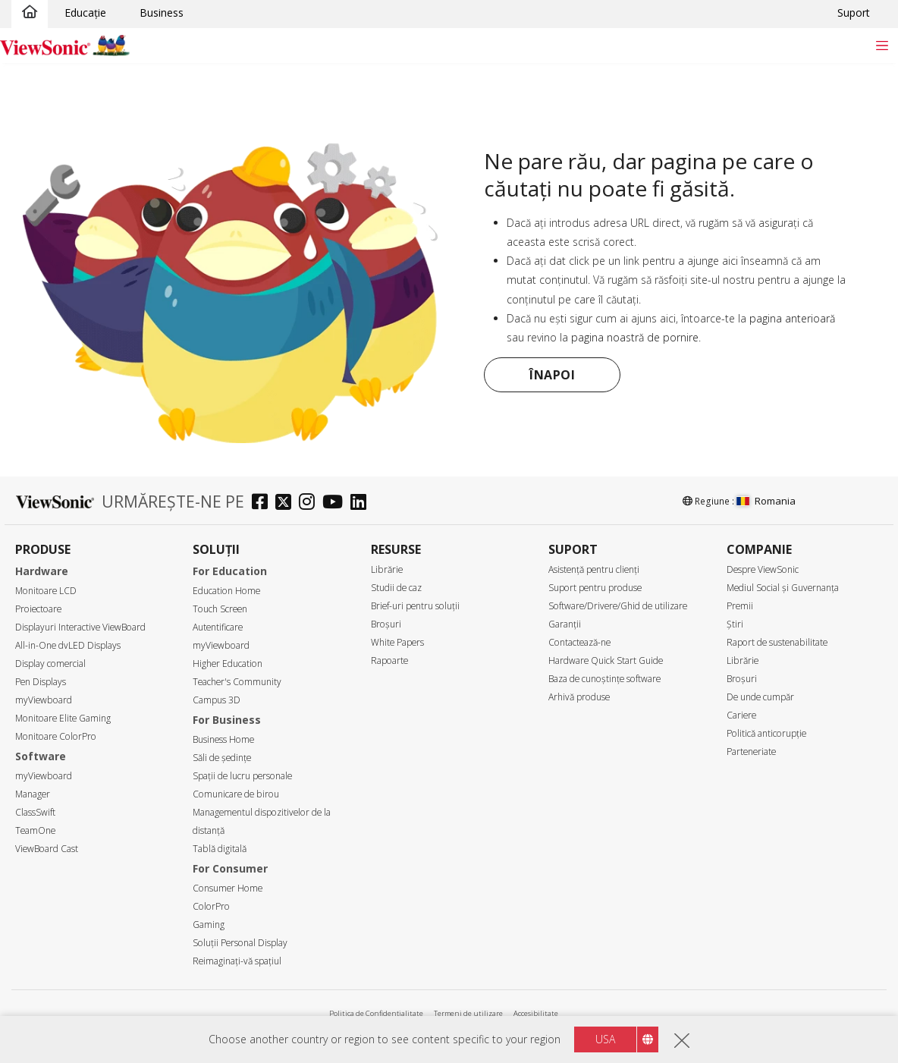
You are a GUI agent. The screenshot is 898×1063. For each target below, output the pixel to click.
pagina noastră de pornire (635, 337)
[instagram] (310, 503)
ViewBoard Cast (46, 848)
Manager (32, 794)
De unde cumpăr (760, 696)
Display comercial (50, 663)
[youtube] (336, 503)
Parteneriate (751, 751)
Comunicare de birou (236, 794)
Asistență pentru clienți (593, 569)
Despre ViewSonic (763, 569)
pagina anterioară (792, 318)
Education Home (226, 590)
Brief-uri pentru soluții (415, 605)
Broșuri (386, 624)
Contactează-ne (579, 642)
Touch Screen (220, 608)
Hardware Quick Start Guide (605, 660)
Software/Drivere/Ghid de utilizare (617, 605)
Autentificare (218, 627)
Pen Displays (40, 681)
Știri (735, 624)
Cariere (741, 715)
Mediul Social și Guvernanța (783, 587)
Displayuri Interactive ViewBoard (80, 627)
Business (162, 12)
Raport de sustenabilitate (777, 642)
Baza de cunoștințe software (604, 678)
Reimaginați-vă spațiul (237, 960)
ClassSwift (35, 812)
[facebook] (263, 503)
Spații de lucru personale (242, 775)
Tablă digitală (219, 848)
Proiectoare (38, 608)
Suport (853, 12)
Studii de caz (396, 587)
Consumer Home (227, 888)
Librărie (387, 569)
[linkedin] (362, 503)
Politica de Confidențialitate (376, 1013)
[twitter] (287, 503)
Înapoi (552, 374)
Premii (740, 605)
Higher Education (227, 663)
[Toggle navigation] (881, 45)
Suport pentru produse (595, 587)
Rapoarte (389, 660)
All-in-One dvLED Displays (68, 645)
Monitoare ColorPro (55, 736)
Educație (85, 12)
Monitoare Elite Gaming (63, 718)
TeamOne (35, 830)
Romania (766, 501)
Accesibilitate (535, 1013)
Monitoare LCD (46, 590)
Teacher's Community (237, 681)
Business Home (223, 739)
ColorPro (211, 906)
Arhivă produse (579, 696)
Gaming (208, 924)
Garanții (564, 624)
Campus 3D (216, 699)
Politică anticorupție (766, 733)
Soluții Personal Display (240, 942)
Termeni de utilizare (468, 1013)
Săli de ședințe (222, 757)
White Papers (397, 642)
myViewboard (43, 699)
